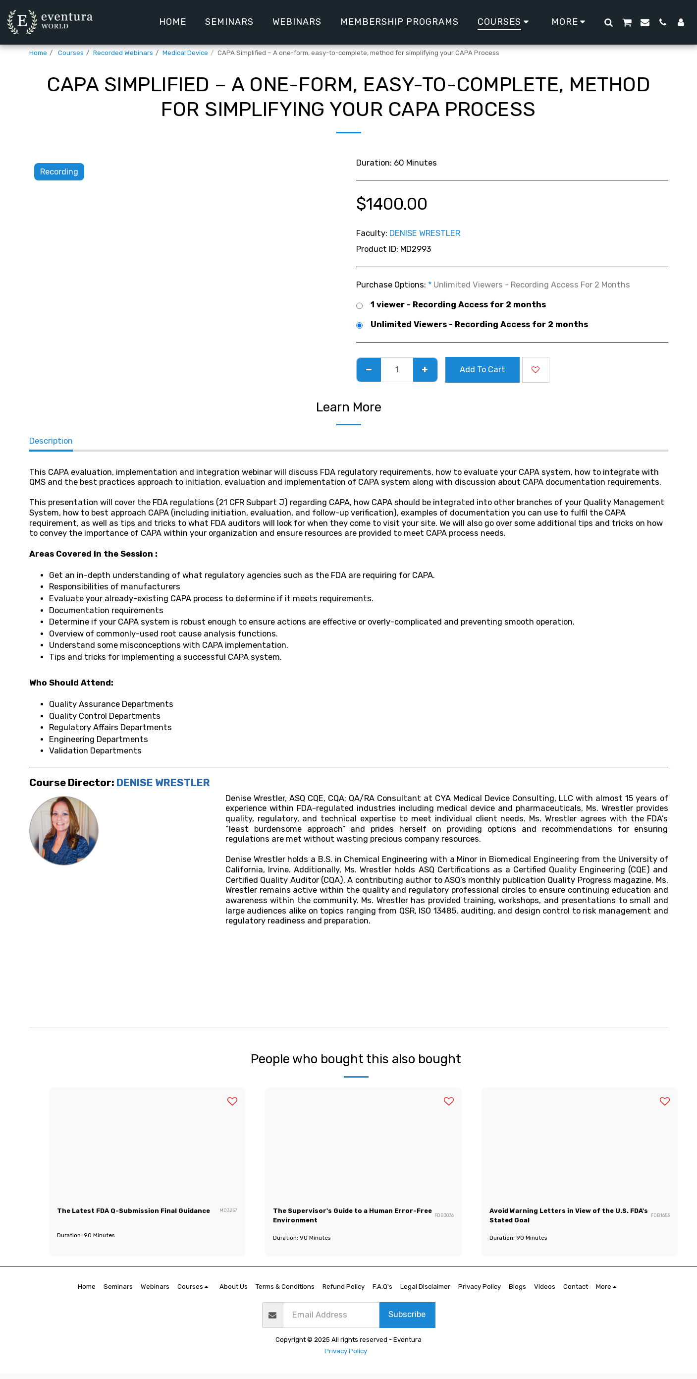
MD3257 (228, 1218)
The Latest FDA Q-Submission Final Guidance (131, 1218)
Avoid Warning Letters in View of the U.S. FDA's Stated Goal (567, 1218)
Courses (70, 53)
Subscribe (407, 1319)
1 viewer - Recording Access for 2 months (451, 305)
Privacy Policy (345, 1356)
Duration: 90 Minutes (88, 1243)
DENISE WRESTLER (424, 233)
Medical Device (185, 53)
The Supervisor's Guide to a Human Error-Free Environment (347, 1218)
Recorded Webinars (123, 53)
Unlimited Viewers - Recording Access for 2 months (472, 325)
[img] (147, 1143)
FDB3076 (443, 1218)
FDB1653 (660, 1218)
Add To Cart (482, 369)
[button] (608, 22)
